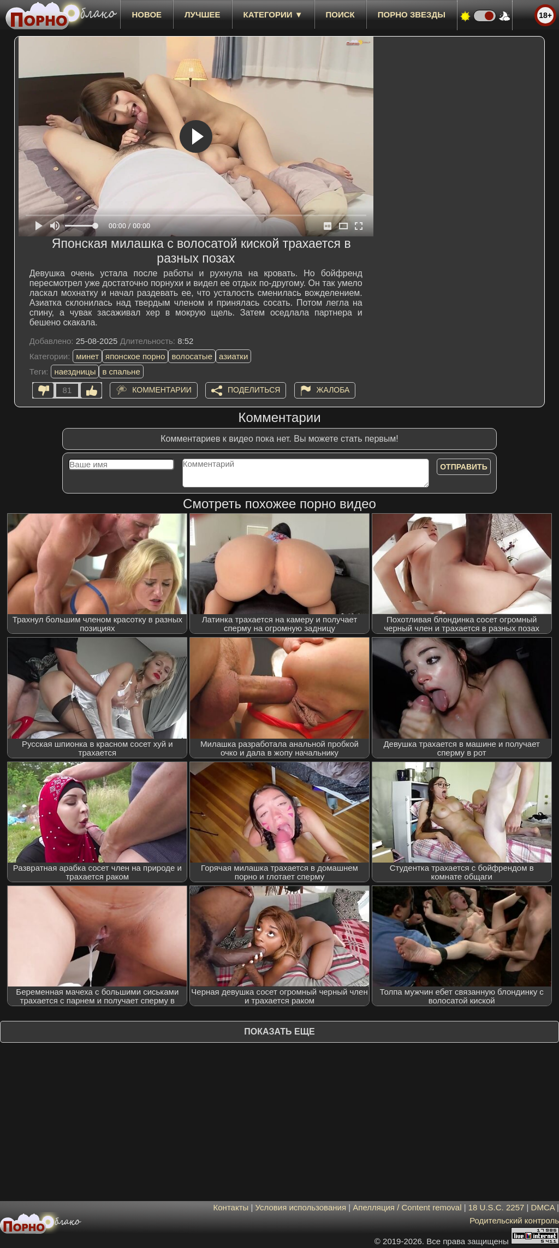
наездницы (75, 371)
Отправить (463, 466)
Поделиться (254, 389)
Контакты (231, 1207)
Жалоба (333, 389)
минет (87, 356)
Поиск (340, 14)
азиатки (233, 356)
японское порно (135, 356)
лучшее (202, 14)
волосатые (191, 356)
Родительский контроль (514, 1220)
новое (147, 14)
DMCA (543, 1207)
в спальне (121, 371)
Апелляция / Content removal (407, 1207)
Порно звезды (411, 14)
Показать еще (279, 1031)
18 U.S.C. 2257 (496, 1207)
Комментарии (162, 389)
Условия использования (301, 1207)
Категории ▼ (273, 14)
